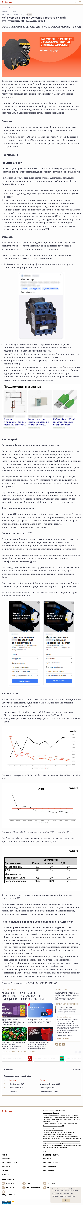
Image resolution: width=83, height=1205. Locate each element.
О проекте (6, 1158)
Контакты (10, 1183)
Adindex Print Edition (52, 1162)
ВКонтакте (10, 1188)
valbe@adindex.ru (63, 1038)
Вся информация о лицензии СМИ (53, 1126)
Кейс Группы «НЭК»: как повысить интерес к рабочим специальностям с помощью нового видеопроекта (13, 1045)
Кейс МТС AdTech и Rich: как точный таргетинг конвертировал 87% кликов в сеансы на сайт (39, 1021)
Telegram (51, 1183)
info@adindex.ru (8, 1195)
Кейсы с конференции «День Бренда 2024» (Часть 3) (65, 999)
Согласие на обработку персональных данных (58, 1134)
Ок (66, 1200)
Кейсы (11, 8)
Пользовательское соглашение (53, 1130)
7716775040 (51, 983)
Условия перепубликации (51, 1113)
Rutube (50, 1188)
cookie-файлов (67, 1193)
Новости (5, 1174)
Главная (4, 8)
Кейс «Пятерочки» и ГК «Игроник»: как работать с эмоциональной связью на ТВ (25, 996)
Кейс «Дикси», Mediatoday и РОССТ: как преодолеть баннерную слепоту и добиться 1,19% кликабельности (13, 1022)
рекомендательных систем (60, 1196)
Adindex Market (49, 1166)
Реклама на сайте (9, 1162)
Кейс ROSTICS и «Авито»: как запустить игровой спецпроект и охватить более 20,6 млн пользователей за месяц (39, 1045)
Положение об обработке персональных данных (58, 1132)
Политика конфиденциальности (53, 1128)
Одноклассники (33, 1188)
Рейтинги (47, 1158)
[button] (79, 1052)
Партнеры (6, 1166)
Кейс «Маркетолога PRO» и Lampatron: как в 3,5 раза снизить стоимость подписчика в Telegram (67, 994)
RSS (28, 1183)
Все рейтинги (76, 1069)
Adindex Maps (48, 1170)
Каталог (5, 1170)
